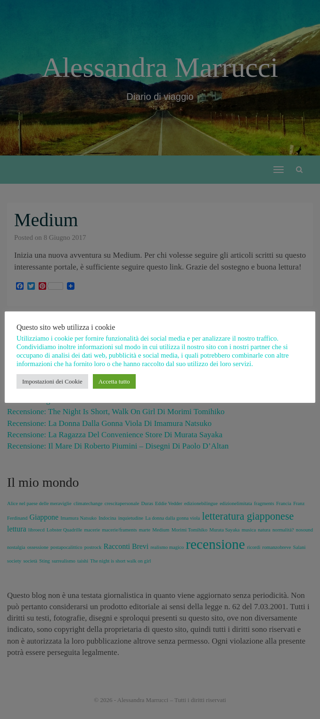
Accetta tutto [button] (114, 381)
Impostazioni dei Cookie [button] (52, 381)
